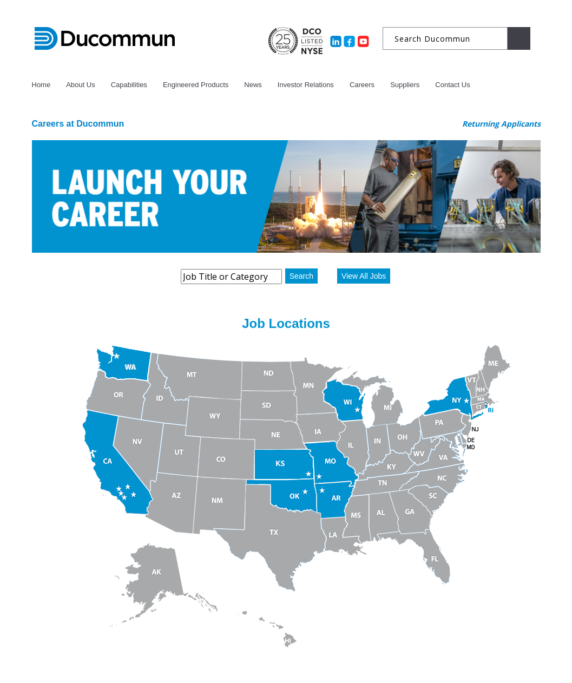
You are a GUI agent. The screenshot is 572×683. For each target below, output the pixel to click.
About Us (80, 85)
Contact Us (452, 85)
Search (301, 276)
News (253, 85)
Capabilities (129, 85)
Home (41, 85)
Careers (362, 85)
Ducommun (105, 39)
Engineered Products (195, 85)
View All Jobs (363, 276)
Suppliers (404, 85)
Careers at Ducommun (78, 123)
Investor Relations (306, 85)
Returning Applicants (501, 124)
